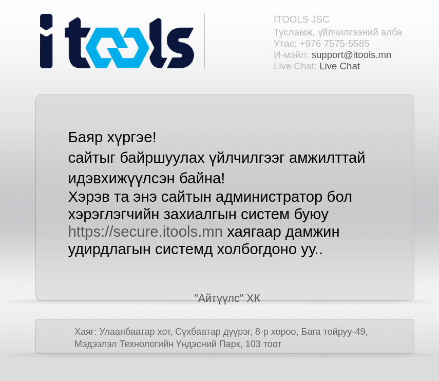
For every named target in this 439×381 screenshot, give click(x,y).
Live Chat (339, 66)
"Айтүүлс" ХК (227, 298)
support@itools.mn (352, 54)
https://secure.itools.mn (145, 231)
